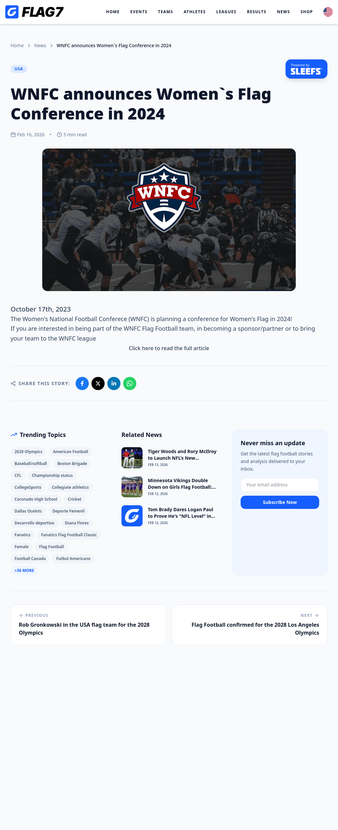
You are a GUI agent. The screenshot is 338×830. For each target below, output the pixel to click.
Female (21, 546)
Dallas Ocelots (28, 511)
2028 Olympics (28, 451)
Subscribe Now (280, 502)
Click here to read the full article (169, 348)
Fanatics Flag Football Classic (69, 535)
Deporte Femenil (68, 511)
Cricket (74, 499)
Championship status (52, 475)
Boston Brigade (72, 463)
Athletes (195, 12)
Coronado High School (36, 499)
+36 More (24, 570)
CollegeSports (28, 487)
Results (256, 12)
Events (139, 12)
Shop (306, 12)
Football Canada (30, 558)
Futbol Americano (73, 558)
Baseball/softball (31, 463)
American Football (70, 451)
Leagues (226, 12)
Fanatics (22, 535)
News (283, 12)
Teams (165, 12)
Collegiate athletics (70, 487)
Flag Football (51, 546)
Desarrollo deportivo (34, 523)
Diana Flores (77, 523)
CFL (18, 475)
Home (113, 12)
